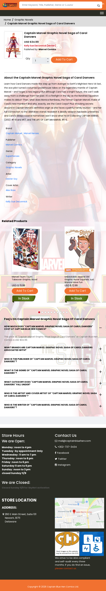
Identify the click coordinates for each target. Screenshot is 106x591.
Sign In (98, 4)
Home (7, 20)
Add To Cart (64, 59)
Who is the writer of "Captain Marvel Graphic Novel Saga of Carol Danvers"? (45, 406)
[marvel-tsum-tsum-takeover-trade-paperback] (27, 249)
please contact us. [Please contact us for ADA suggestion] (66, 568)
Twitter (62, 459)
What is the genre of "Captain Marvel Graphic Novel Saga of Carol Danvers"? (45, 372)
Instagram (64, 465)
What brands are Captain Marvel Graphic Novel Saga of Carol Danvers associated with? (48, 349)
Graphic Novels (24, 20)
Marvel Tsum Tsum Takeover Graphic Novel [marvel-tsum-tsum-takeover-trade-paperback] (24, 278)
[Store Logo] (9, 5)
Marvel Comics (14, 144)
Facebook (63, 453)
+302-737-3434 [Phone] (67, 447)
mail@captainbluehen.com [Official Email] (74, 441)
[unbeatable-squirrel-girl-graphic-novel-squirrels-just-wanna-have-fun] (79, 249)
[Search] (60, 5)
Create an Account (79, 4)
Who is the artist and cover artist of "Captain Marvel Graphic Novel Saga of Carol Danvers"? (50, 394)
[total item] (41, 61)
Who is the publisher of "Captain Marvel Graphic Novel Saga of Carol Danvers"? (47, 360)
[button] (39, 312)
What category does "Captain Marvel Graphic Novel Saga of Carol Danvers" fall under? (46, 383)
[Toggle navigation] (102, 13)
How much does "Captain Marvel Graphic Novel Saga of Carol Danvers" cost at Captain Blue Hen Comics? (48, 328)
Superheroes (12, 156)
